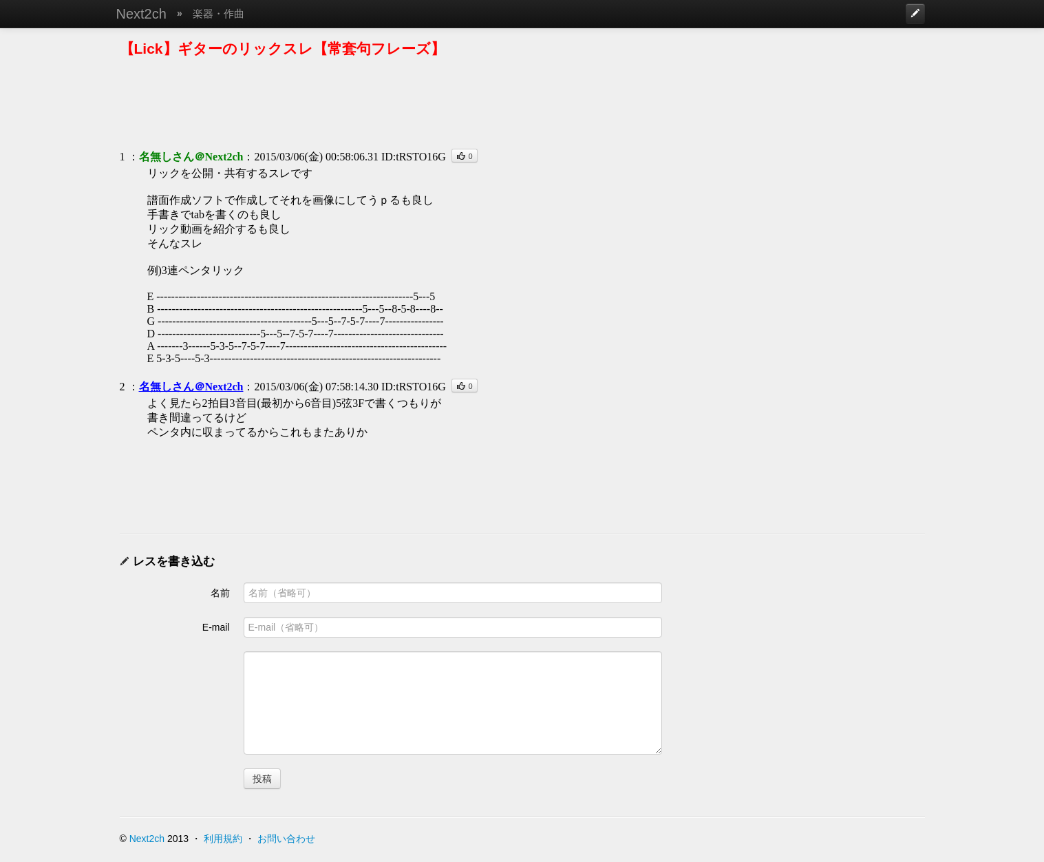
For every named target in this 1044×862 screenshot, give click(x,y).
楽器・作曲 (218, 13)
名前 (220, 592)
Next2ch (141, 13)
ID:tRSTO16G (413, 156)
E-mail (216, 627)
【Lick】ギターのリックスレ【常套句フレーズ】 (282, 48)
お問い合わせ (286, 838)
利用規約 (223, 838)
